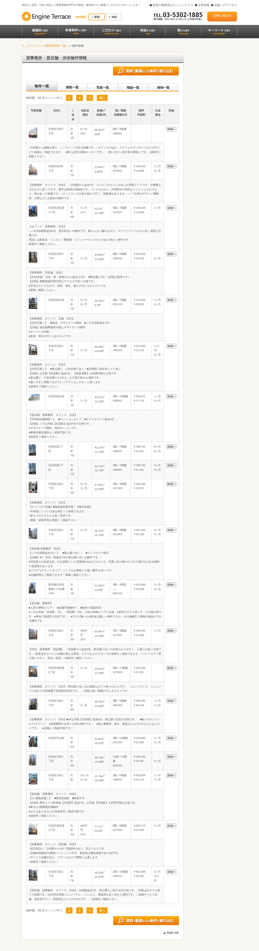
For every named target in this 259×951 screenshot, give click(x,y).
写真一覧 (103, 86)
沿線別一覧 (41, 86)
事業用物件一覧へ (57, 45)
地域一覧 (163, 86)
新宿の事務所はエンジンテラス (173, 5)
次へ (102, 98)
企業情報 (204, 5)
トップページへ (32, 45)
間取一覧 (72, 86)
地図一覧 (133, 86)
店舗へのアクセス (225, 5)
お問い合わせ (222, 15)
